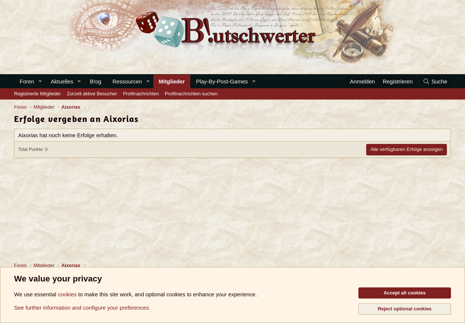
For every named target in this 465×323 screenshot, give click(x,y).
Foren (27, 81)
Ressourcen (127, 81)
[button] (40, 81)
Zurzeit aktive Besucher (92, 93)
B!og (95, 81)
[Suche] (435, 81)
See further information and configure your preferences (81, 307)
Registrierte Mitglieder (37, 93)
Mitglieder (172, 81)
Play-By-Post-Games (222, 81)
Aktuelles (62, 81)
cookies (67, 294)
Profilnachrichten (141, 93)
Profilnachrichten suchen (191, 93)
